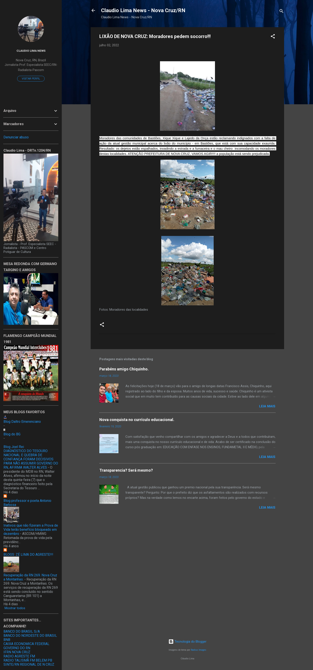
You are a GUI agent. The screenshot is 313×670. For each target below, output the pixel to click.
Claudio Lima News (31, 50)
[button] (272, 37)
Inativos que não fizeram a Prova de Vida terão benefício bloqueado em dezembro (30, 529)
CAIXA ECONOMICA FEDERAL (26, 644)
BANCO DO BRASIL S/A (21, 631)
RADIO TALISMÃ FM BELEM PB (27, 660)
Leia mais (267, 406)
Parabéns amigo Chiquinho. (124, 369)
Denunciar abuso (16, 137)
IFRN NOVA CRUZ (16, 652)
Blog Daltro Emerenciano (22, 422)
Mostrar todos (15, 608)
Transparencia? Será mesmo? (126, 470)
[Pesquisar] (281, 11)
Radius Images (198, 649)
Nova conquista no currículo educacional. (136, 419)
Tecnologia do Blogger (187, 641)
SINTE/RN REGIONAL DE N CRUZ (28, 664)
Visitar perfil (31, 78)
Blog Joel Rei (13, 447)
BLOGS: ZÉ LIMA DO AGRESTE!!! (28, 554)
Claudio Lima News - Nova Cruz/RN (143, 10)
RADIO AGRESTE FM (19, 656)
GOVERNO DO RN (16, 648)
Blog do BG (11, 434)
